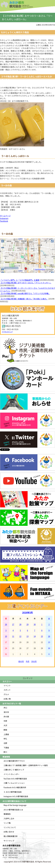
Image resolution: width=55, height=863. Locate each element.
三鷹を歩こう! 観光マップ (14, 769)
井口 (5, 707)
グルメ (6, 694)
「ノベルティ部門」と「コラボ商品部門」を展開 (19, 280)
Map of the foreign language (15, 805)
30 (35, 624)
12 (20, 636)
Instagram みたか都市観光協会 (16, 796)
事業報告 (7, 814)
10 (6, 636)
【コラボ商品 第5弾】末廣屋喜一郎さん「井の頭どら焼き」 (24, 298)
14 (35, 636)
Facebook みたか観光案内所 (15, 787)
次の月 (34, 661)
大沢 (5, 725)
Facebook (4, 221)
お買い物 (7, 699)
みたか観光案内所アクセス (14, 761)
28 (20, 624)
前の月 (21, 661)
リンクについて (10, 827)
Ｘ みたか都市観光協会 (13, 792)
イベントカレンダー (12, 774)
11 (13, 636)
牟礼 (5, 738)
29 (28, 624)
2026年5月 (27, 612)
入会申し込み (9, 818)
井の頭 (6, 716)
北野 (5, 743)
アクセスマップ (7, 332)
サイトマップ (9, 840)
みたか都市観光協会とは (13, 809)
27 (13, 624)
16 (49, 636)
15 (42, 636)
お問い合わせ (9, 831)
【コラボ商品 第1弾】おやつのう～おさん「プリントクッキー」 (25, 282)
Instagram (4, 218)
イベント (7, 685)
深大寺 (6, 712)
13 (28, 636)
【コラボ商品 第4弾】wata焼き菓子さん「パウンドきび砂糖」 (25, 293)
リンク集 (7, 823)
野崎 (5, 730)
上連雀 (6, 734)
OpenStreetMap (40, 269)
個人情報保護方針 (11, 836)
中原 (5, 721)
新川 (5, 752)
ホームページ (5, 215)
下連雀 (6, 747)
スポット (7, 690)
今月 (27, 661)
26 (6, 624)
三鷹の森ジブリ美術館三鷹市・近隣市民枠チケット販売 (26, 765)
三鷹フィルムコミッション (14, 783)
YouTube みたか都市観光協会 (15, 778)
